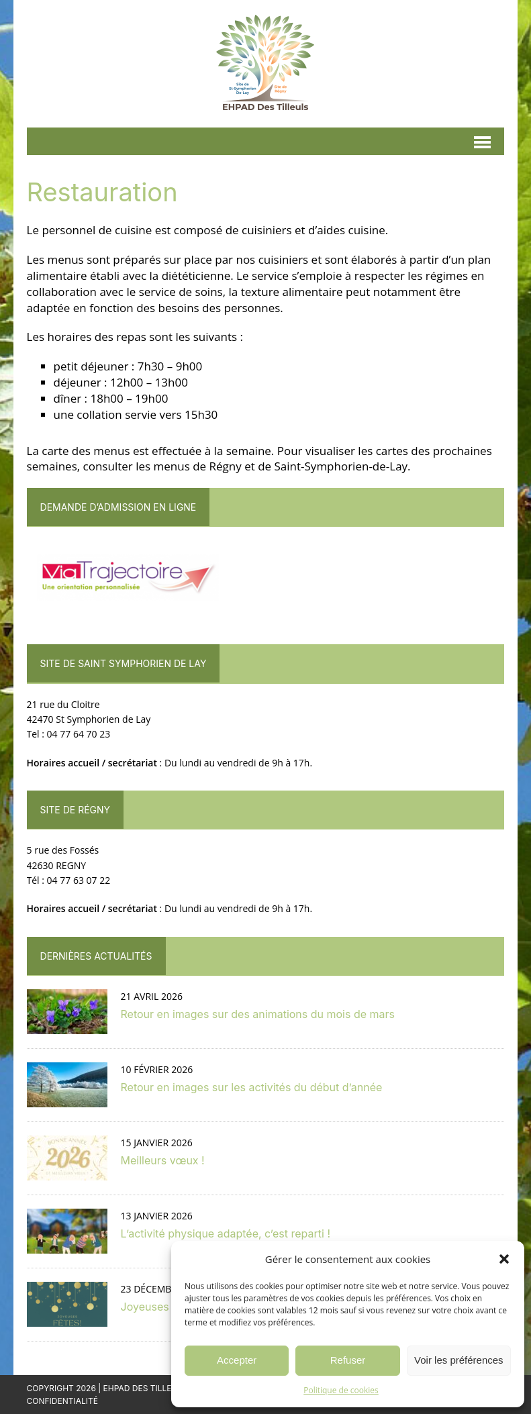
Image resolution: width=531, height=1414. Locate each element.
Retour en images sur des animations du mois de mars (258, 1014)
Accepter (236, 1360)
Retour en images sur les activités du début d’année (252, 1087)
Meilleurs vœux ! (163, 1160)
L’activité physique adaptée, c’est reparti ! (225, 1233)
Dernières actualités (96, 956)
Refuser (348, 1360)
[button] (504, 1259)
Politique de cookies (341, 1390)
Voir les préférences (458, 1360)
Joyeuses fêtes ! (162, 1306)
